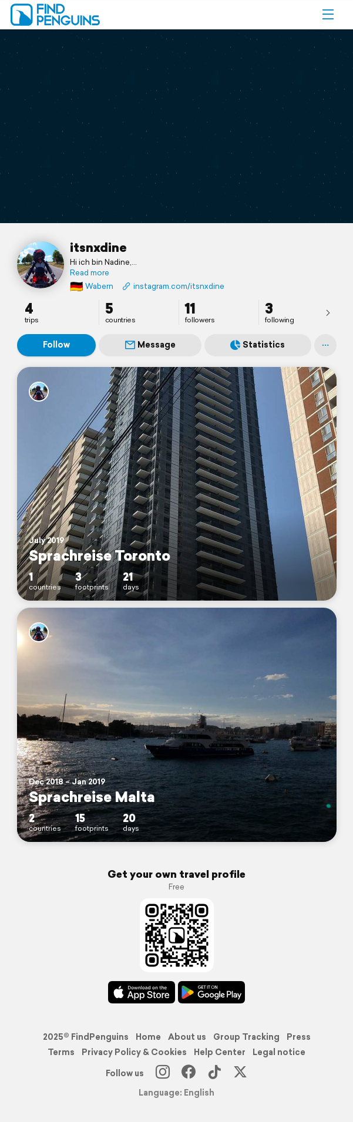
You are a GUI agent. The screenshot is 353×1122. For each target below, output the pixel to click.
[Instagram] (163, 1073)
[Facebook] (188, 1073)
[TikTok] (214, 1073)
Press (299, 1037)
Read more (89, 273)
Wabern (91, 286)
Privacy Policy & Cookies (134, 1052)
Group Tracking (246, 1037)
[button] (328, 14)
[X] (240, 1073)
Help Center (220, 1052)
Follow (56, 345)
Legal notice (279, 1052)
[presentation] (328, 312)
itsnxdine (98, 247)
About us (187, 1037)
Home (148, 1037)
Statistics (257, 345)
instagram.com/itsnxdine (173, 286)
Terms (61, 1052)
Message (150, 345)
